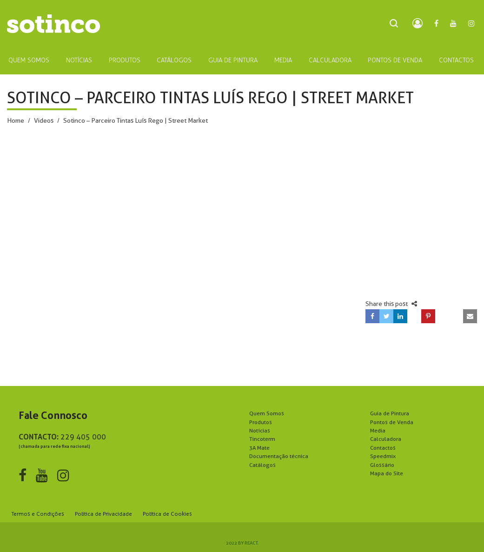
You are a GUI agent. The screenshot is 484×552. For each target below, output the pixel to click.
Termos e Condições (38, 514)
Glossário (382, 464)
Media (377, 430)
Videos (43, 120)
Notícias (259, 430)
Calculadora (385, 438)
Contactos (383, 447)
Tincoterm (262, 438)
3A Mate (259, 447)
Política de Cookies (167, 514)
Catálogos (262, 464)
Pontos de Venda (391, 422)
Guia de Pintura (389, 413)
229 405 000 (83, 436)
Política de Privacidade (103, 514)
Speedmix (383, 455)
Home (15, 120)
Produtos (260, 422)
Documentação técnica (278, 455)
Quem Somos (266, 413)
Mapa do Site (386, 473)
